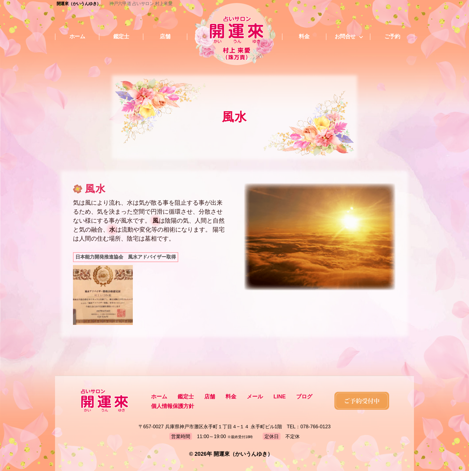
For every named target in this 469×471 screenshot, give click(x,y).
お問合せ (345, 36)
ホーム (77, 36)
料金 (304, 36)
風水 (95, 188)
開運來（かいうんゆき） (78, 3)
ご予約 (392, 36)
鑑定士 (121, 36)
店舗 (165, 36)
